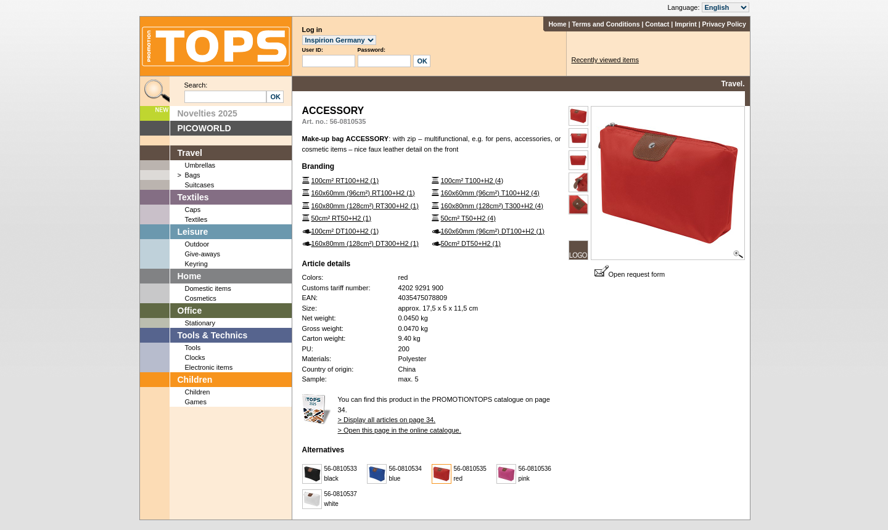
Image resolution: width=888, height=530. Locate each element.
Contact (657, 24)
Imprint (686, 24)
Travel (190, 153)
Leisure (193, 232)
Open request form (629, 274)
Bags (192, 175)
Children (195, 380)
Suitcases (200, 185)
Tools (193, 347)
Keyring (196, 263)
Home (557, 24)
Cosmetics (200, 298)
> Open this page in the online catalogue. (399, 430)
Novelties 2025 (207, 113)
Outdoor (197, 244)
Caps (193, 209)
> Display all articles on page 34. (387, 419)
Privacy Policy (724, 24)
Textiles (193, 197)
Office (190, 311)
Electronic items (209, 367)
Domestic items (208, 288)
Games (196, 402)
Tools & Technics (213, 335)
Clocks (195, 357)
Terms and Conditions (605, 24)
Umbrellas (200, 165)
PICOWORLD (204, 128)
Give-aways (202, 254)
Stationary (200, 323)
